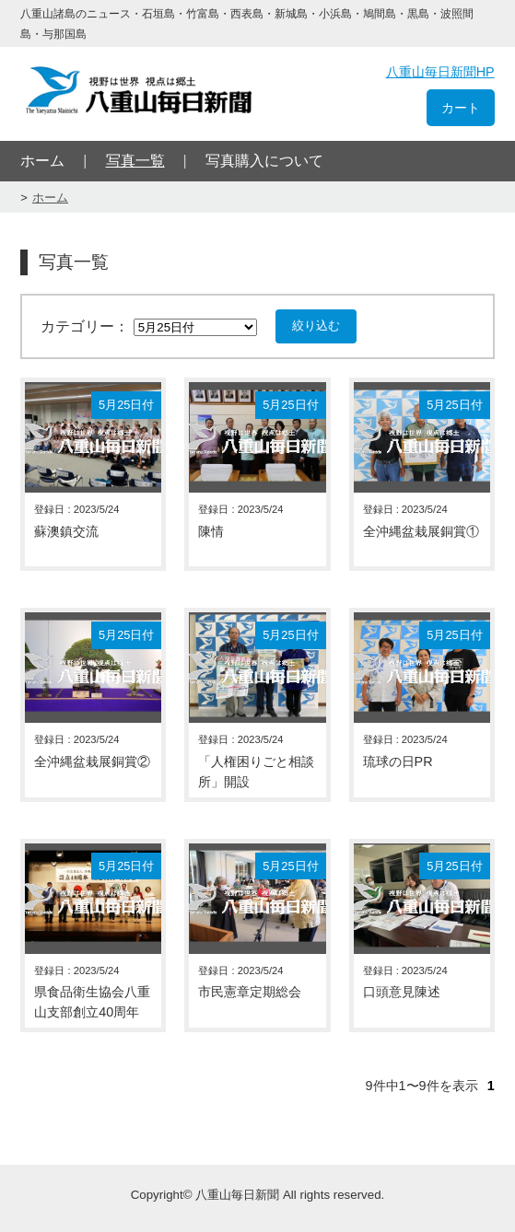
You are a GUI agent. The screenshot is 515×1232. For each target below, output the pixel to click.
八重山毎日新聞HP (440, 71)
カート (460, 107)
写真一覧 (135, 161)
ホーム (42, 161)
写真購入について (264, 161)
